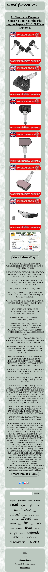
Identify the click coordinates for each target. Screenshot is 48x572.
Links (25, 556)
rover (33, 541)
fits (26, 523)
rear (38, 505)
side (16, 537)
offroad (15, 514)
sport (23, 505)
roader (37, 528)
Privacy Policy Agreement (25, 564)
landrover (31, 537)
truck (34, 511)
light (38, 523)
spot (32, 524)
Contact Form (25, 560)
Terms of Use (25, 568)
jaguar (13, 501)
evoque (19, 528)
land (17, 509)
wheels (37, 500)
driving (38, 515)
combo (22, 533)
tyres (19, 524)
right (31, 505)
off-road (26, 518)
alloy (22, 538)
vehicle (12, 523)
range (13, 532)
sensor (15, 519)
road (14, 504)
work (31, 515)
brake (36, 519)
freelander (22, 501)
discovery (17, 542)
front (28, 527)
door (12, 528)
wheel (27, 510)
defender (34, 532)
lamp (30, 501)
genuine (24, 515)
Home (25, 553)
